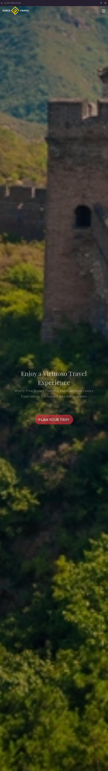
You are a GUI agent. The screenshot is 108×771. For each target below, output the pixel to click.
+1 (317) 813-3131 (11, 3)
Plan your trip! (53, 421)
